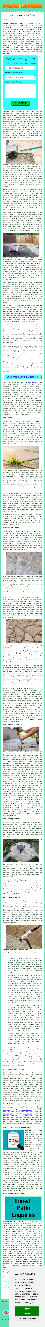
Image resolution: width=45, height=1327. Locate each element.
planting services (10, 1123)
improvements (8, 1108)
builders (28, 1112)
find (9, 1073)
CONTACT (33, 11)
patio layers (13, 41)
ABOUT (27, 11)
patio (26, 212)
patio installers (24, 137)
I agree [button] (27, 1309)
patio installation (22, 1096)
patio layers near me (30, 1227)
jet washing (27, 1114)
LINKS (22, 11)
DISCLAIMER (39, 11)
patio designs (21, 707)
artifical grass (36, 1119)
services (37, 1123)
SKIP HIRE (34, 1116)
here (38, 1100)
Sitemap (5, 1301)
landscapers (7, 1114)
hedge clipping (9, 1112)
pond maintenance (22, 1122)
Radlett (31, 382)
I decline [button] (27, 1314)
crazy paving (8, 617)
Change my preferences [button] (27, 1318)
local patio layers (32, 1245)
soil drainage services (20, 1118)
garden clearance (10, 1116)
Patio (5, 382)
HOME (18, 11)
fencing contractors (11, 1119)
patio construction (18, 164)
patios (16, 346)
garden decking (26, 1110)
